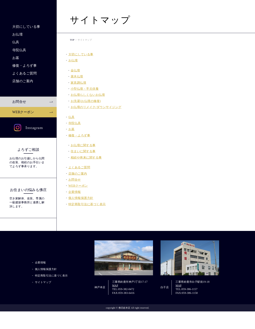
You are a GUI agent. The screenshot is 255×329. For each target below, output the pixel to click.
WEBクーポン (23, 142)
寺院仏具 (19, 80)
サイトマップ (43, 304)
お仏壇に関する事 (83, 145)
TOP (72, 40)
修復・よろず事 (24, 96)
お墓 (15, 88)
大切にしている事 (26, 57)
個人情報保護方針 (80, 198)
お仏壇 (17, 65)
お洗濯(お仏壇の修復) (86, 101)
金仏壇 (75, 70)
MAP (115, 303)
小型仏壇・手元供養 (85, 88)
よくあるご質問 (24, 103)
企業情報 (74, 192)
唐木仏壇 (77, 76)
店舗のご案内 (22, 111)
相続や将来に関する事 (86, 157)
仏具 (15, 72)
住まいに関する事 (83, 151)
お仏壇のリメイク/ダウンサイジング (96, 107)
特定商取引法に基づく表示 (87, 204)
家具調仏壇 (78, 82)
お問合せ (19, 132)
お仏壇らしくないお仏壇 (88, 94)
